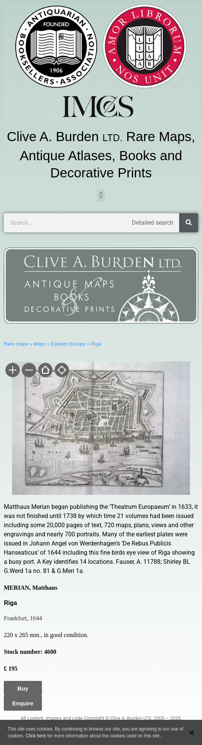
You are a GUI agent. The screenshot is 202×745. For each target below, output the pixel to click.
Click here (36, 736)
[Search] (188, 222)
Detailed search (152, 222)
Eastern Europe (68, 344)
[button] (100, 195)
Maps (40, 344)
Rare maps (16, 344)
